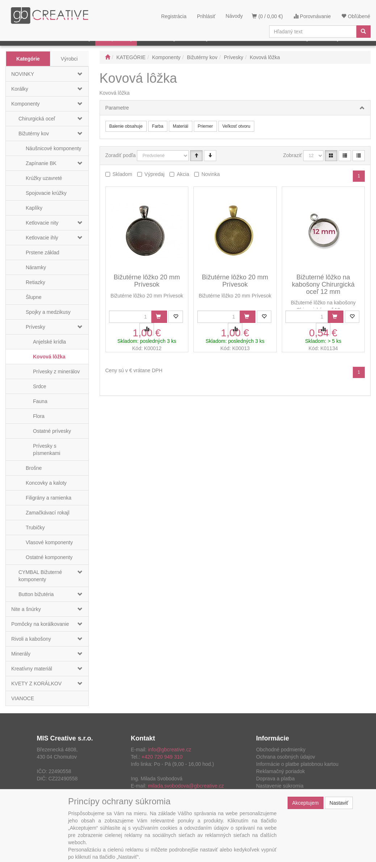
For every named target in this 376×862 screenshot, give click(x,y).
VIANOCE (22, 698)
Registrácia (174, 16)
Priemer (205, 126)
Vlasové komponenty (49, 542)
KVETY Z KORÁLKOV (36, 683)
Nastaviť (339, 803)
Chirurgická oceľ (36, 119)
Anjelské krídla (49, 342)
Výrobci (69, 59)
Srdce (39, 386)
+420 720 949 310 (162, 757)
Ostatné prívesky (52, 431)
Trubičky (35, 527)
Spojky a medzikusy (48, 312)
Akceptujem (305, 803)
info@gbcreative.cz (169, 749)
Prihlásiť (206, 16)
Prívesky (35, 327)
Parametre (117, 108)
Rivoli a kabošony (31, 639)
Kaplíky (34, 208)
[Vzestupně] (196, 155)
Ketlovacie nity (42, 223)
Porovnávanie (312, 16)
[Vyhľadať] (363, 31)
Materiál (180, 126)
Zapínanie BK (41, 163)
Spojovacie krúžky (46, 193)
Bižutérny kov (33, 133)
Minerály (20, 654)
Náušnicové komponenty (53, 148)
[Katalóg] (331, 155)
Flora (39, 416)
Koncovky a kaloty (46, 483)
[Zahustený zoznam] (358, 155)
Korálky (19, 89)
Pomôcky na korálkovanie (40, 624)
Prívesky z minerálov (56, 371)
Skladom (122, 174)
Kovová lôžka (49, 357)
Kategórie (28, 59)
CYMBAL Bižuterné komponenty (40, 575)
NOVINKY (22, 74)
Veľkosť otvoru (236, 126)
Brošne (34, 468)
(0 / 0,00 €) (267, 16)
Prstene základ (42, 252)
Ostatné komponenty (49, 557)
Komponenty (25, 104)
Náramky (36, 267)
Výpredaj (154, 174)
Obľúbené (355, 16)
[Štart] (107, 57)
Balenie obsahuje (126, 126)
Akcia (183, 174)
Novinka (210, 174)
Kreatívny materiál (31, 669)
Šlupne (34, 297)
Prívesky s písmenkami (46, 449)
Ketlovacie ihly (42, 238)
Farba (157, 126)
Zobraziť (292, 155)
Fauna (40, 401)
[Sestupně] (210, 155)
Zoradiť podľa (120, 155)
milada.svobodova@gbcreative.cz (186, 786)
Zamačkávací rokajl (48, 513)
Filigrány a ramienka (48, 498)
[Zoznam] (345, 155)
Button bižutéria (36, 594)
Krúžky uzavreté (44, 178)
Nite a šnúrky (26, 609)
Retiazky (35, 282)
